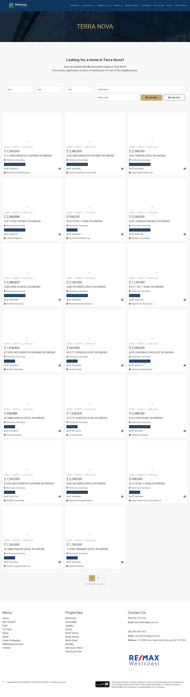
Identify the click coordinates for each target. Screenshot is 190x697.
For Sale (6, 629)
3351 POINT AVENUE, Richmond (22, 221)
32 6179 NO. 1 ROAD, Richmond (147, 483)
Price (10, 90)
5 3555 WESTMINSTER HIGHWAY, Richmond (29, 483)
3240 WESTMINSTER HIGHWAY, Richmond (90, 155)
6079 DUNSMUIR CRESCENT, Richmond (151, 352)
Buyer (5, 633)
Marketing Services (132, 5)
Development (87, 5)
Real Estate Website (40, 682)
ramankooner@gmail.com (147, 636)
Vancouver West (74, 647)
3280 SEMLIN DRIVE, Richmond (22, 286)
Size (70, 90)
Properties (74, 5)
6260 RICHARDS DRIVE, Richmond (86, 483)
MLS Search (9, 621)
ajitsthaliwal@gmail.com (146, 622)
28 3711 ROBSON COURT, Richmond (86, 352)
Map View (174, 98)
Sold (4, 625)
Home (5, 618)
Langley (69, 625)
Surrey (68, 629)
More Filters (103, 90)
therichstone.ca (180, 5)
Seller (5, 636)
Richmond (70, 618)
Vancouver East (73, 651)
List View (151, 98)
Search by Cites (103, 5)
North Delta (71, 640)
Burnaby (69, 644)
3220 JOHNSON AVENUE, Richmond (149, 221)
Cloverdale (71, 621)
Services (117, 5)
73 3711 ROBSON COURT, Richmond (86, 418)
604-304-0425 (139, 631)
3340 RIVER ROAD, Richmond (146, 418)
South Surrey (72, 636)
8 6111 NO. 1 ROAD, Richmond (146, 286)
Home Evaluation (11, 640)
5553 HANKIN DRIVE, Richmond (147, 155)
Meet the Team (159, 5)
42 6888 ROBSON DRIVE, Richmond (24, 418)
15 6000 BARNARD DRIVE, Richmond (87, 549)
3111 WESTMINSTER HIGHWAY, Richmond (28, 155)
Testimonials (146, 5)
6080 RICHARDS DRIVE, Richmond (86, 286)
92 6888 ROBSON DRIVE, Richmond (24, 549)
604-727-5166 (139, 618)
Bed (39, 90)
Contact (169, 5)
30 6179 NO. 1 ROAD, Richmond (84, 221)
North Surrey (72, 633)
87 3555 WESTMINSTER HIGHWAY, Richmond (29, 352)
